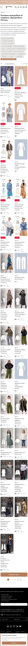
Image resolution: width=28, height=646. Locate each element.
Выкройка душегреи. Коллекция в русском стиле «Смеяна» (5, 169)
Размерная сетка (9, 632)
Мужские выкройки (7, 40)
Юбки (3, 48)
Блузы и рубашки (7, 51)
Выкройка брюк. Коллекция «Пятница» (5, 420)
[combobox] (11, 64)
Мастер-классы (19, 51)
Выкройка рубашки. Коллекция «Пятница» (20, 351)
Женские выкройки (7, 38)
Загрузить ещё (14, 574)
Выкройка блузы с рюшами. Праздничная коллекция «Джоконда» (20, 488)
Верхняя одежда (19, 46)
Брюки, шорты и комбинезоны (16, 48)
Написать (14, 604)
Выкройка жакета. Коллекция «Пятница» (5, 351)
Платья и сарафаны (8, 43)
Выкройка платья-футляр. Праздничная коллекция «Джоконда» (19, 525)
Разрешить (14, 643)
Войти (24, 2)
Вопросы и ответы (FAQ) (20, 632)
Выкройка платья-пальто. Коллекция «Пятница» (20, 314)
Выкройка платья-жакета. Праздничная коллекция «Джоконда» (5, 488)
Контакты (3, 632)
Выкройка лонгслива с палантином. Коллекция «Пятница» (4, 316)
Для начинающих (7, 46)
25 (14, 579)
